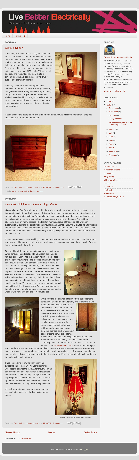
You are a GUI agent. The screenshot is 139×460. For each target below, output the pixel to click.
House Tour (20, 36)
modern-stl (108, 187)
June (111, 137)
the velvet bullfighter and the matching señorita (31, 204)
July (111, 133)
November (113, 112)
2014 (109, 101)
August (112, 129)
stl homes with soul (112, 180)
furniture (15, 191)
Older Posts (91, 432)
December (113, 108)
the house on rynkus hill (114, 197)
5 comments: (59, 187)
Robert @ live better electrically (118, 57)
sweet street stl (110, 193)
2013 (109, 105)
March (112, 148)
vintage (40, 191)
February (113, 151)
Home (7, 36)
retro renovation (110, 166)
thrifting (33, 191)
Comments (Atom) (24, 438)
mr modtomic (109, 173)
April (111, 144)
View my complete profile (114, 91)
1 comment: (58, 423)
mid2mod (108, 190)
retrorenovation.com (63, 345)
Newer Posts (12, 432)
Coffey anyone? (14, 47)
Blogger (84, 449)
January (112, 155)
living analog (109, 176)
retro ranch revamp (112, 170)
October (112, 115)
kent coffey (24, 191)
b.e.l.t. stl (107, 183)
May (111, 140)
